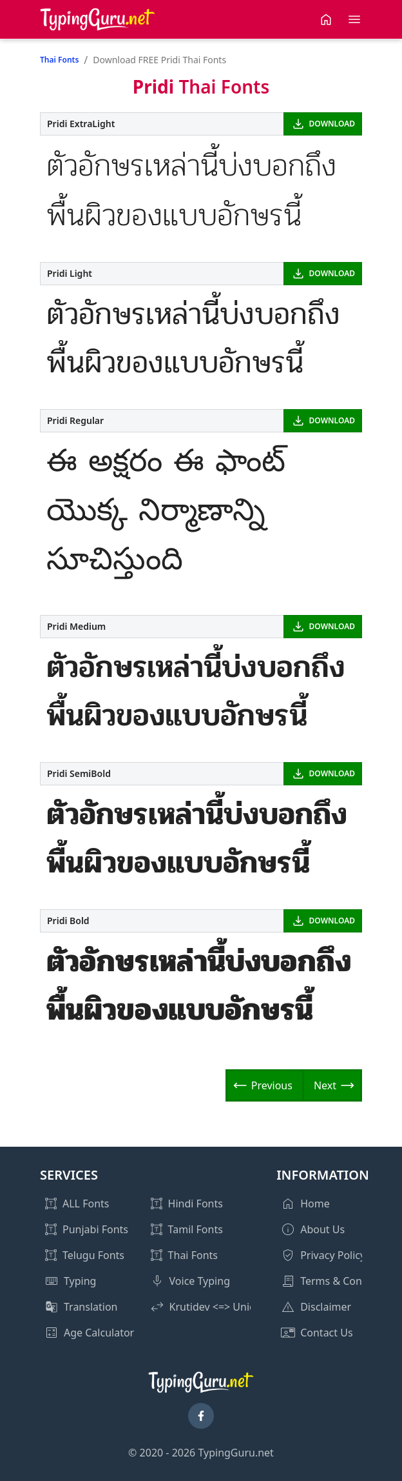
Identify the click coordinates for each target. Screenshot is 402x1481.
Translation (91, 1307)
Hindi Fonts (195, 1203)
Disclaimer (325, 1307)
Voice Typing (199, 1281)
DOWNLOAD (332, 123)
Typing (80, 1281)
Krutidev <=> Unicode (221, 1307)
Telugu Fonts (93, 1255)
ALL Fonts (85, 1203)
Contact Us (326, 1332)
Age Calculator (99, 1332)
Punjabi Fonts (95, 1229)
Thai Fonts (59, 59)
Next (325, 1085)
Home (315, 1203)
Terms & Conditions (347, 1281)
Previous (271, 1085)
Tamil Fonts (195, 1229)
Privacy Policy (332, 1255)
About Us (322, 1229)
